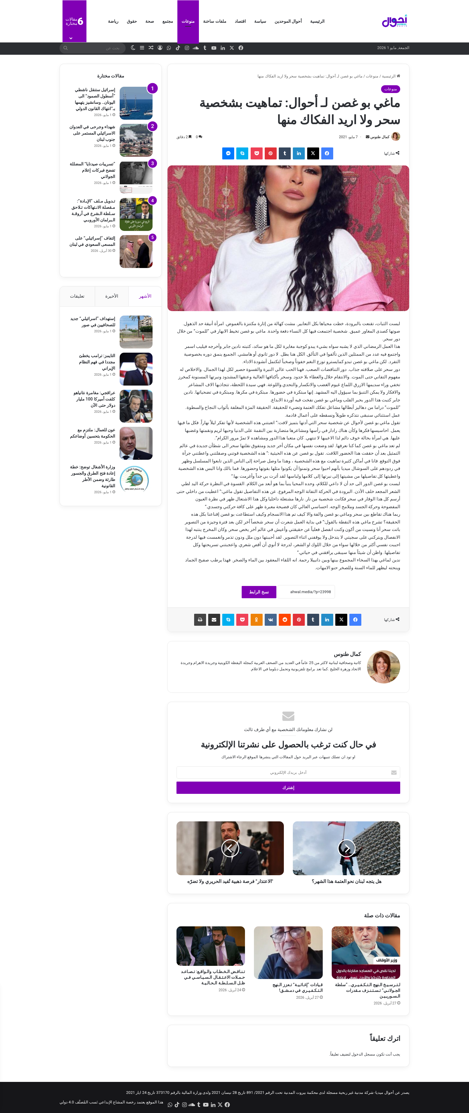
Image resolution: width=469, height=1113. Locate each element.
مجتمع (167, 21)
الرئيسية (317, 21)
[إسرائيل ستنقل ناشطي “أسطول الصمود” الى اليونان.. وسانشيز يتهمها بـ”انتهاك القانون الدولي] (136, 103)
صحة (149, 21)
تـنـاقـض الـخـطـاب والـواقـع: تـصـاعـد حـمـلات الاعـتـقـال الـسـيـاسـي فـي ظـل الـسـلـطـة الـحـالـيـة (213, 977)
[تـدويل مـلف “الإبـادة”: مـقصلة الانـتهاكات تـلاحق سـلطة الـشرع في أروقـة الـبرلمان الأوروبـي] (136, 214)
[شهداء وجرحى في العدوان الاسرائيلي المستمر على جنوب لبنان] (136, 140)
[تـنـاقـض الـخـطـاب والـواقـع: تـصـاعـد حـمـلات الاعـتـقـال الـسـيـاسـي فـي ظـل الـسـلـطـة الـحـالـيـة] (210, 946)
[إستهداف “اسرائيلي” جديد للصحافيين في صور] (136, 332)
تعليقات (77, 296)
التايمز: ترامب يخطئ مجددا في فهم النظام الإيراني (97, 362)
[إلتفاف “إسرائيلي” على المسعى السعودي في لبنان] (136, 251)
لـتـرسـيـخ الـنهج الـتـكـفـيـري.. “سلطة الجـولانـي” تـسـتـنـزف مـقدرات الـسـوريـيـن (367, 990)
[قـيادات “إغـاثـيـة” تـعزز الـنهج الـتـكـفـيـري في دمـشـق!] (288, 952)
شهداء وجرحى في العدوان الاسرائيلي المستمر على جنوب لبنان (92, 133)
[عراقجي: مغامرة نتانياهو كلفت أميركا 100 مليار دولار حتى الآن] (136, 406)
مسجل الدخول (363, 1054)
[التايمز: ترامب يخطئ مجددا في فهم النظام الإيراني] (136, 369)
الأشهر (145, 296)
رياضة (113, 21)
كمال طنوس (379, 137)
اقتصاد (240, 21)
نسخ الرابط (259, 592)
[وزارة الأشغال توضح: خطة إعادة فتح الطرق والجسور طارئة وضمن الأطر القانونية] (136, 480)
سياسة (260, 21)
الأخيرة (111, 296)
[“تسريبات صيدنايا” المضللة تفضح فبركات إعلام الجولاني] (136, 177)
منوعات (188, 21)
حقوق (132, 21)
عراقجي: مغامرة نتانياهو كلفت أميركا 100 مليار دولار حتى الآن (94, 399)
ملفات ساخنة (214, 21)
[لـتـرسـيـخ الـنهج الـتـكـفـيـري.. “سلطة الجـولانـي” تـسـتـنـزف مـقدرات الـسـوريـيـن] (366, 952)
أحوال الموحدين (288, 21)
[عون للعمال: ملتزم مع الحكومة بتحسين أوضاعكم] (136, 443)
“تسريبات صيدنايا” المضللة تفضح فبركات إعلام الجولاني (92, 170)
